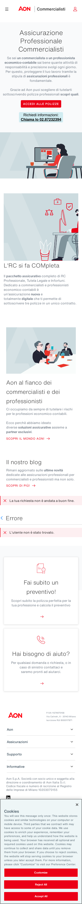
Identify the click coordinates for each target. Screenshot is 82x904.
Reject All (41, 884)
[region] (41, 851)
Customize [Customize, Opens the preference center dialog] (41, 873)
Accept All (41, 896)
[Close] (77, 804)
